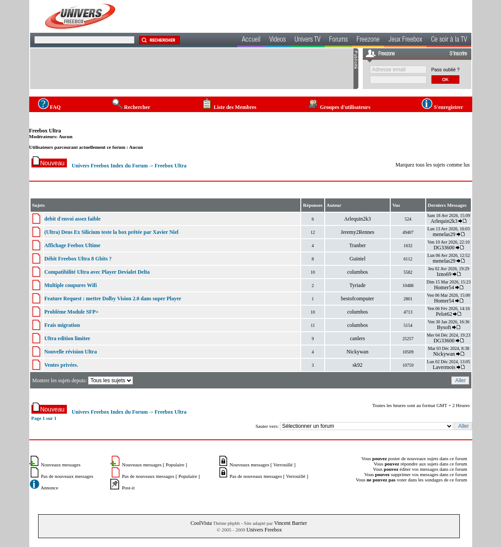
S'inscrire (458, 54)
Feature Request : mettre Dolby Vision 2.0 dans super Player (112, 298)
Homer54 (444, 287)
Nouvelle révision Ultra (70, 352)
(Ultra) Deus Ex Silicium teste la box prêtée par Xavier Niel (111, 232)
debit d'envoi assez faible (72, 219)
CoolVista (201, 523)
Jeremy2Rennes (357, 232)
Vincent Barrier (290, 523)
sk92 (358, 365)
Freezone (368, 40)
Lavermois (444, 367)
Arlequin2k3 (357, 219)
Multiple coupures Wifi (70, 285)
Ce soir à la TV (449, 40)
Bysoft (444, 327)
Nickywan (357, 352)
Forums (338, 40)
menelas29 (444, 234)
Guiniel (357, 259)
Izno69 (444, 274)
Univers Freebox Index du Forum (110, 166)
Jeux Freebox (405, 40)
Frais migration (62, 325)
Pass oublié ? (445, 69)
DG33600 (444, 247)
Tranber (357, 245)
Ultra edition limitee (67, 338)
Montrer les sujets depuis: (83, 380)
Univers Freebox (264, 530)
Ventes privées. (61, 365)
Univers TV (307, 40)
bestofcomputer (357, 298)
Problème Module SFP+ (71, 312)
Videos (277, 40)
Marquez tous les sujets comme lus (433, 165)
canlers (357, 338)
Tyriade (357, 285)
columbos (357, 272)
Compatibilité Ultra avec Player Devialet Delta (97, 272)
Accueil (251, 40)
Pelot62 (444, 314)
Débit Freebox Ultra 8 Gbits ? (78, 259)
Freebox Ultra (45, 131)
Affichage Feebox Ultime (72, 245)
